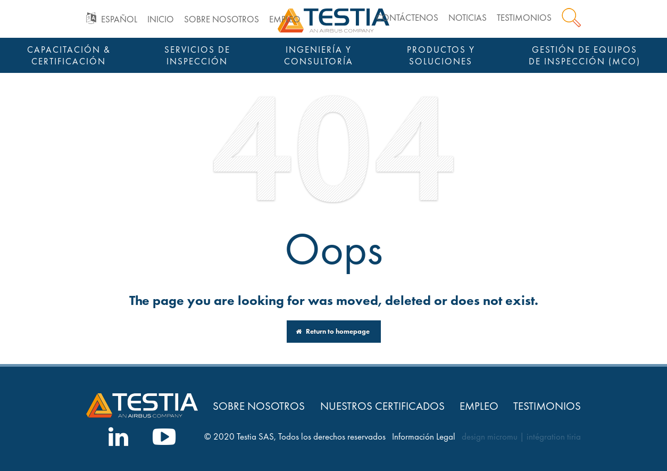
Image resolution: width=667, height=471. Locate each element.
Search (571, 17)
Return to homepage (333, 331)
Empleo (285, 19)
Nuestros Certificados (382, 406)
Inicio (160, 19)
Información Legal (423, 436)
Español (119, 19)
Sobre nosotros (221, 19)
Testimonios (524, 17)
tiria (574, 436)
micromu (502, 436)
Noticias (467, 17)
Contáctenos (407, 17)
